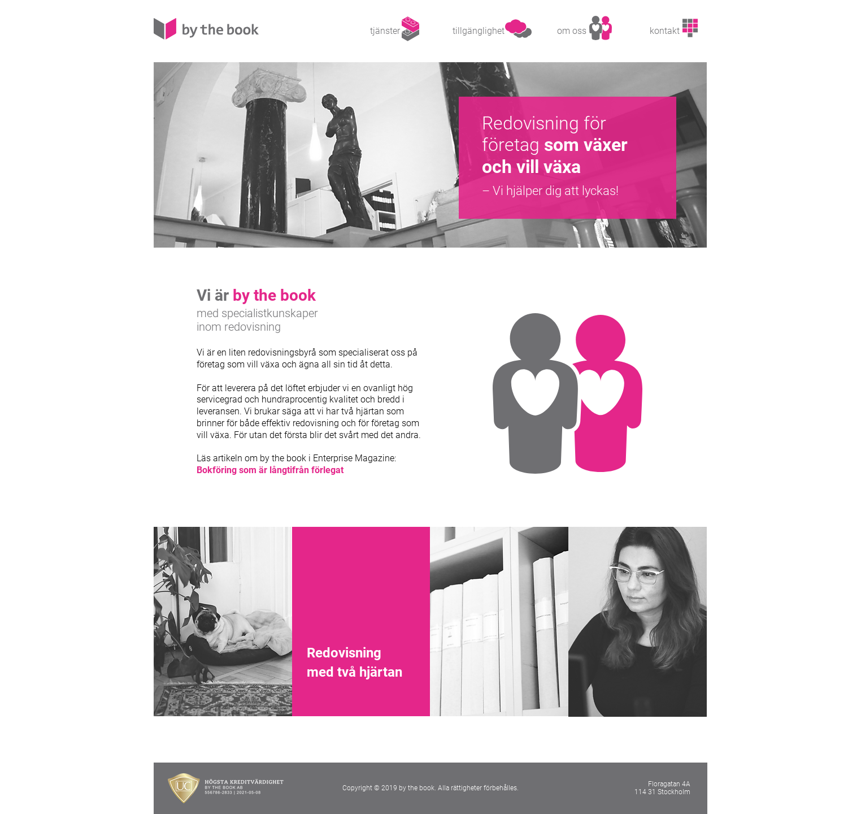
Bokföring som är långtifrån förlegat (270, 470)
